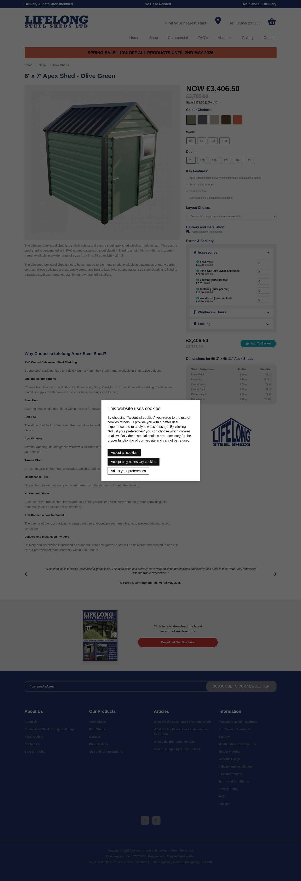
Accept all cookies (124, 452)
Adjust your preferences (128, 471)
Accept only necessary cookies (133, 462)
